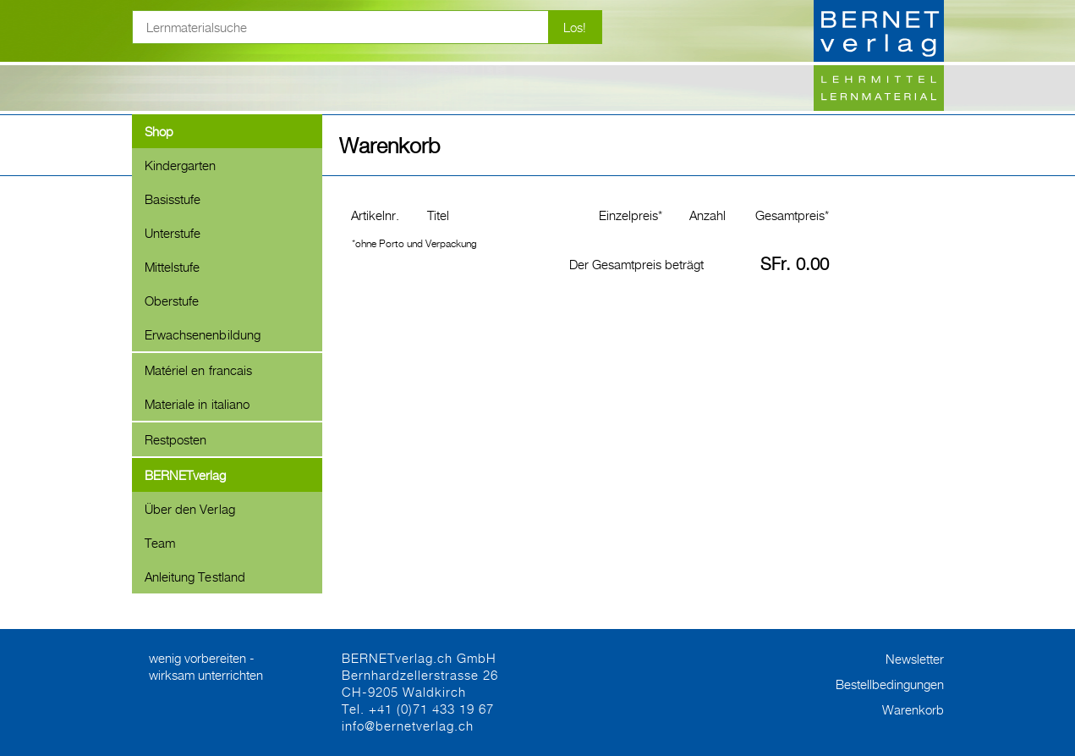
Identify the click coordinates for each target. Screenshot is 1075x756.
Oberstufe (172, 300)
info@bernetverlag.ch (408, 725)
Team (160, 542)
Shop (159, 131)
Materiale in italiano (197, 403)
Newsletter (915, 658)
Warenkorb (913, 709)
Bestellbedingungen (890, 684)
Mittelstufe (172, 266)
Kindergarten (181, 165)
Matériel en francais (199, 370)
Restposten (176, 439)
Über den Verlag (190, 508)
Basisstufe (173, 199)
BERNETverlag (186, 475)
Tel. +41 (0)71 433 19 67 (418, 708)
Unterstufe (173, 232)
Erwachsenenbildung (203, 334)
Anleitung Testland (195, 576)
